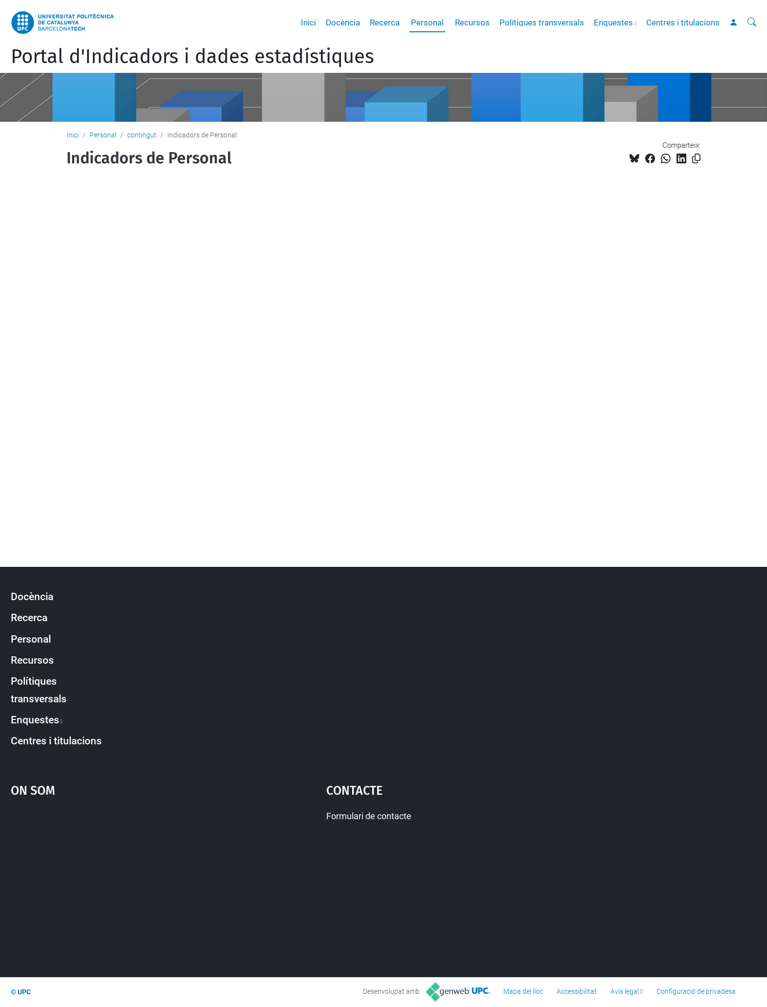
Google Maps (131, 882)
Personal (427, 22)
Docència (343, 22)
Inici (308, 22)
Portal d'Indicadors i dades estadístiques (192, 56)
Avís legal (624, 991)
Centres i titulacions (683, 22)
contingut (142, 135)
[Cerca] (751, 22)
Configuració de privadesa (696, 991)
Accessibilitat (577, 991)
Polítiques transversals (541, 22)
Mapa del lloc (523, 991)
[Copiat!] (696, 158)
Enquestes (613, 22)
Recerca (385, 22)
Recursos (472, 22)
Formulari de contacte (368, 816)
